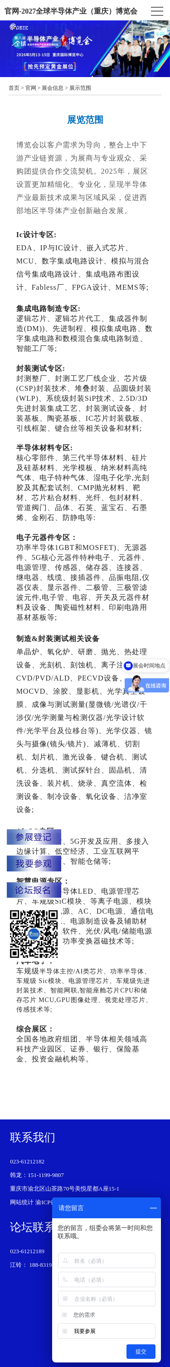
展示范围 (80, 88)
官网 (30, 88)
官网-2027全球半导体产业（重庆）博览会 (71, 11)
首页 (14, 88)
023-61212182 (27, 1161)
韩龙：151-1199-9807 (37, 1175)
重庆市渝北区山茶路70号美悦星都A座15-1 (64, 1188)
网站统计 (22, 1202)
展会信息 (52, 88)
